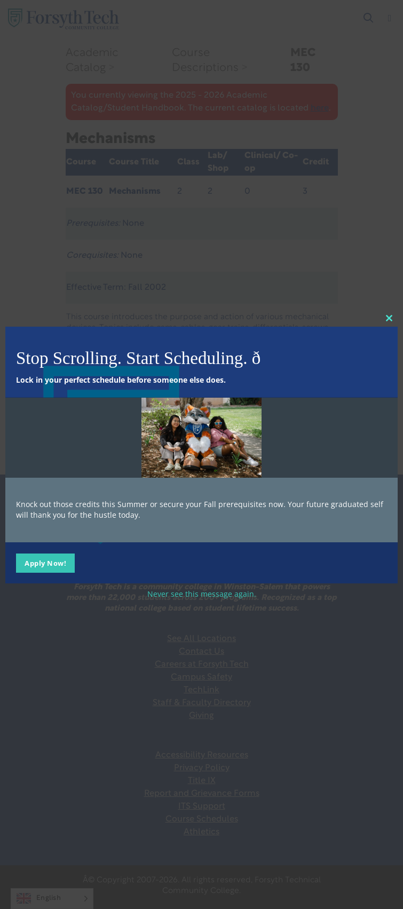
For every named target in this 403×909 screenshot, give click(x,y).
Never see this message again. (201, 594)
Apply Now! (45, 563)
